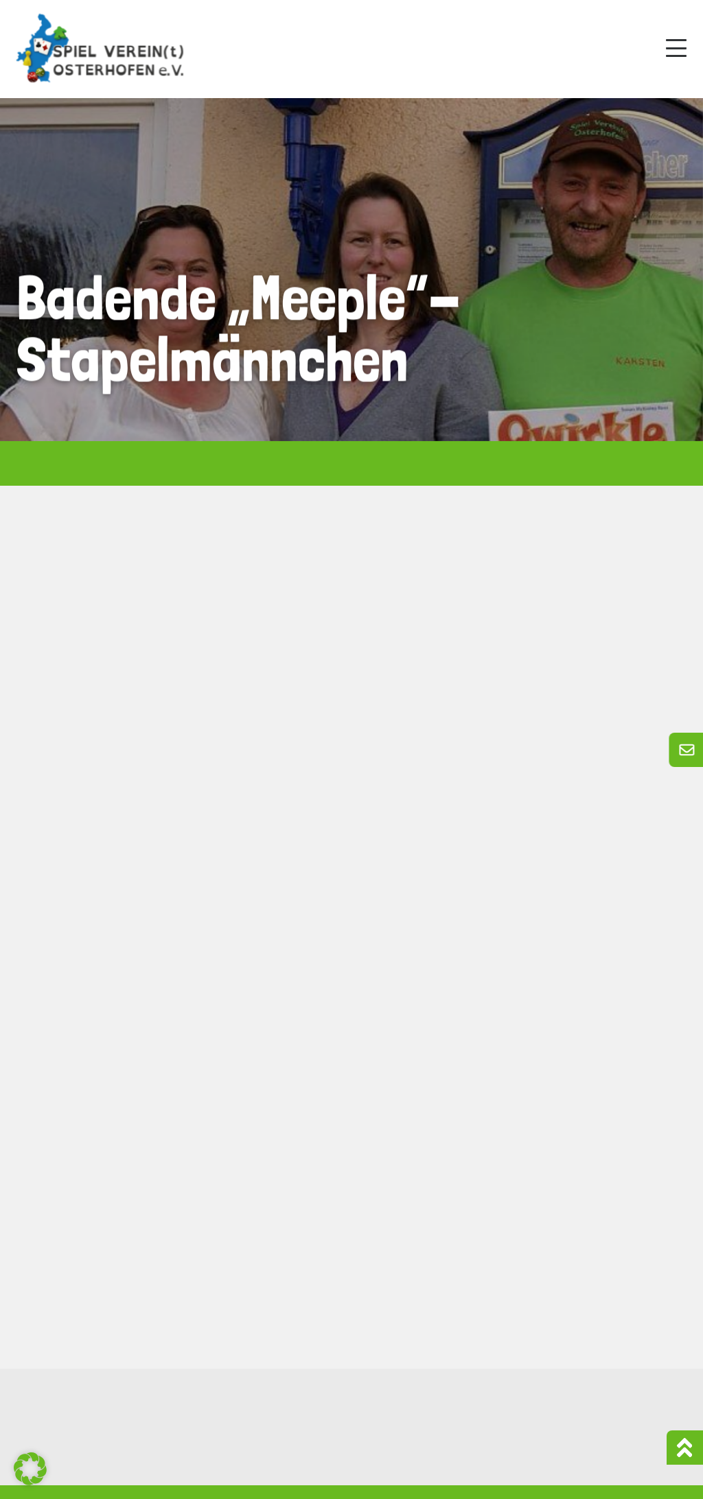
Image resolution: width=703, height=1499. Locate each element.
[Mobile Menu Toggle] (676, 48)
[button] (30, 1469)
